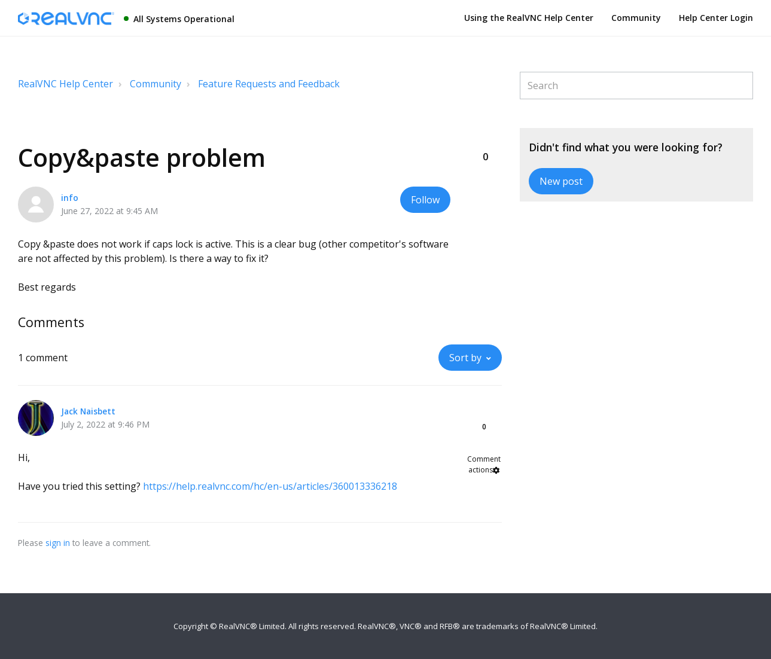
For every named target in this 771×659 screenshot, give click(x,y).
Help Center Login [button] (716, 17)
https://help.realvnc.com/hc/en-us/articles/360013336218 (270, 486)
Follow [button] (425, 199)
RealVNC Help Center (65, 83)
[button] (485, 137)
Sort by (465, 357)
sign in (57, 542)
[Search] (636, 85)
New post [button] (561, 181)
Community (636, 17)
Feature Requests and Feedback (269, 83)
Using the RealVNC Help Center (528, 17)
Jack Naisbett (88, 411)
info (69, 197)
